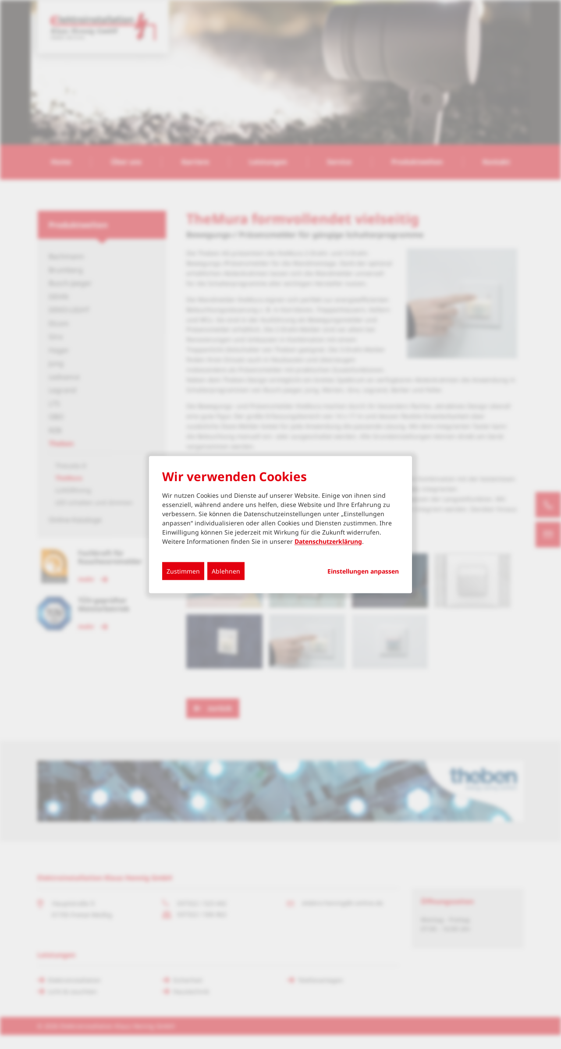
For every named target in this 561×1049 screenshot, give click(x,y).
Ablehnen (226, 571)
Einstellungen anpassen (363, 571)
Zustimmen (183, 571)
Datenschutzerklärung (328, 541)
